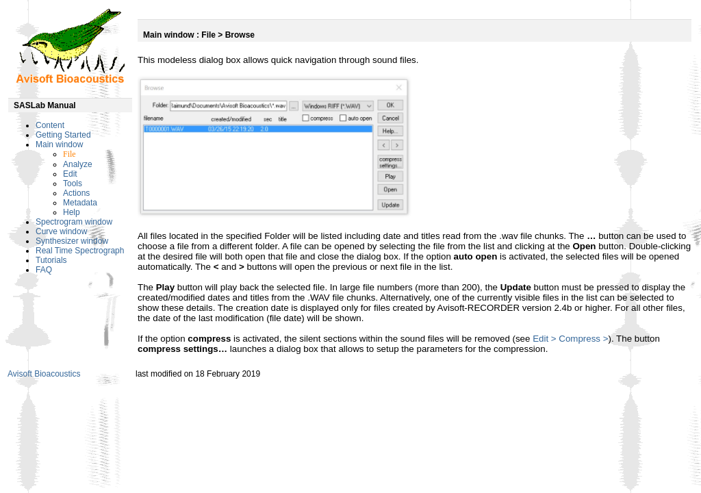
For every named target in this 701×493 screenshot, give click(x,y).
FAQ (44, 270)
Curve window (61, 231)
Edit (70, 174)
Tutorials (51, 260)
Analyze (77, 164)
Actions (76, 193)
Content (50, 125)
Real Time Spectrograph (80, 250)
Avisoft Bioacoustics (44, 374)
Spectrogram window (74, 222)
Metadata (80, 202)
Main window (59, 144)
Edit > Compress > (570, 338)
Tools (72, 183)
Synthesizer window (72, 241)
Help (71, 212)
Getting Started (63, 135)
